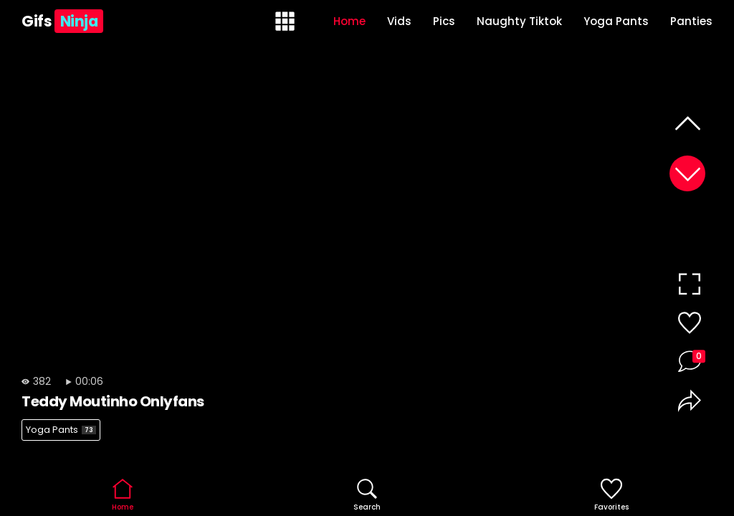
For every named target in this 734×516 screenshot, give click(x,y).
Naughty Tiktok (519, 21)
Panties (691, 21)
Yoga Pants (616, 21)
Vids (399, 21)
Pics (444, 21)
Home (349, 21)
